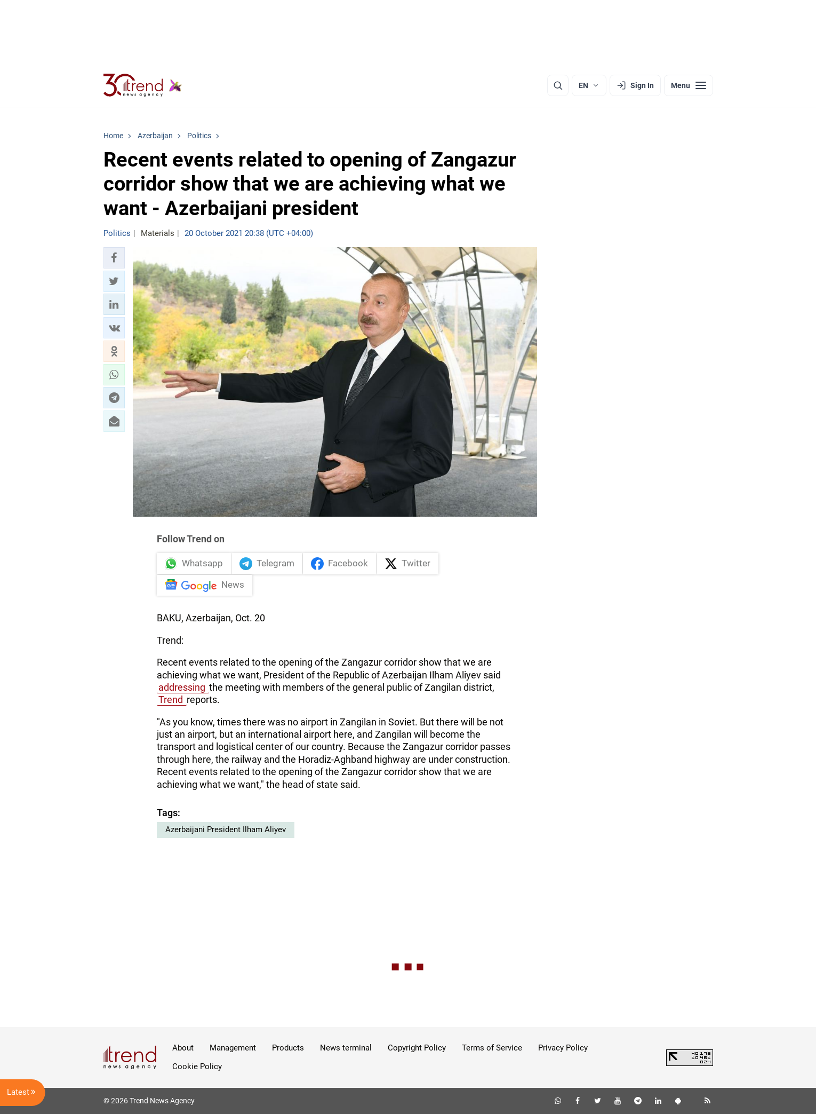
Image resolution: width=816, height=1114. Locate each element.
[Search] (558, 85)
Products (288, 1048)
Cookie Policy (197, 1067)
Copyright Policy (417, 1048)
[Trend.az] (142, 85)
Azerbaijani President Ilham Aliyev (225, 830)
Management (233, 1048)
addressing (182, 687)
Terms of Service (492, 1048)
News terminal (346, 1048)
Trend (171, 700)
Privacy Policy (563, 1048)
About (183, 1048)
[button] (114, 258)
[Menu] (688, 85)
